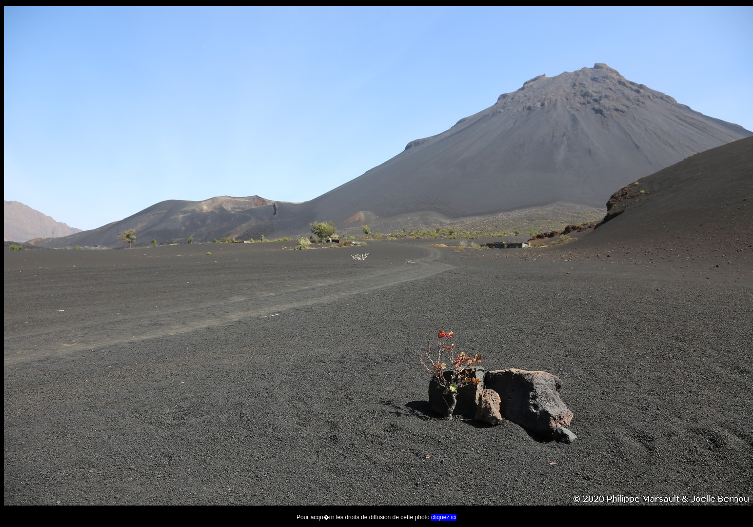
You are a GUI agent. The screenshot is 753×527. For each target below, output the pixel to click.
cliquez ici (443, 517)
